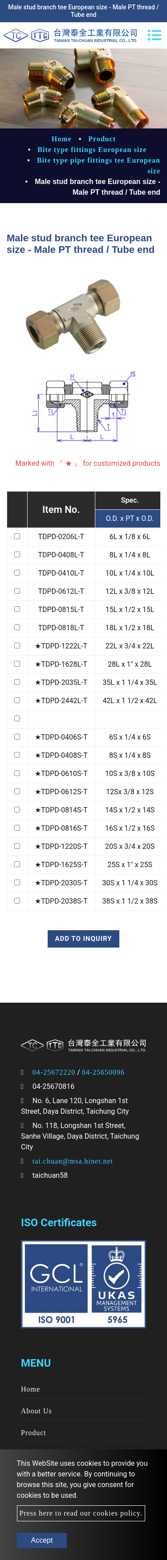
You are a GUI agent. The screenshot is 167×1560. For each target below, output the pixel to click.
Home (62, 139)
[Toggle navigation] (154, 35)
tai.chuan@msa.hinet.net (73, 1161)
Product (102, 139)
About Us (36, 1411)
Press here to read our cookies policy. (81, 1513)
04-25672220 (54, 1072)
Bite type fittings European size (92, 149)
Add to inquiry (83, 939)
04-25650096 (103, 1072)
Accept (42, 1540)
